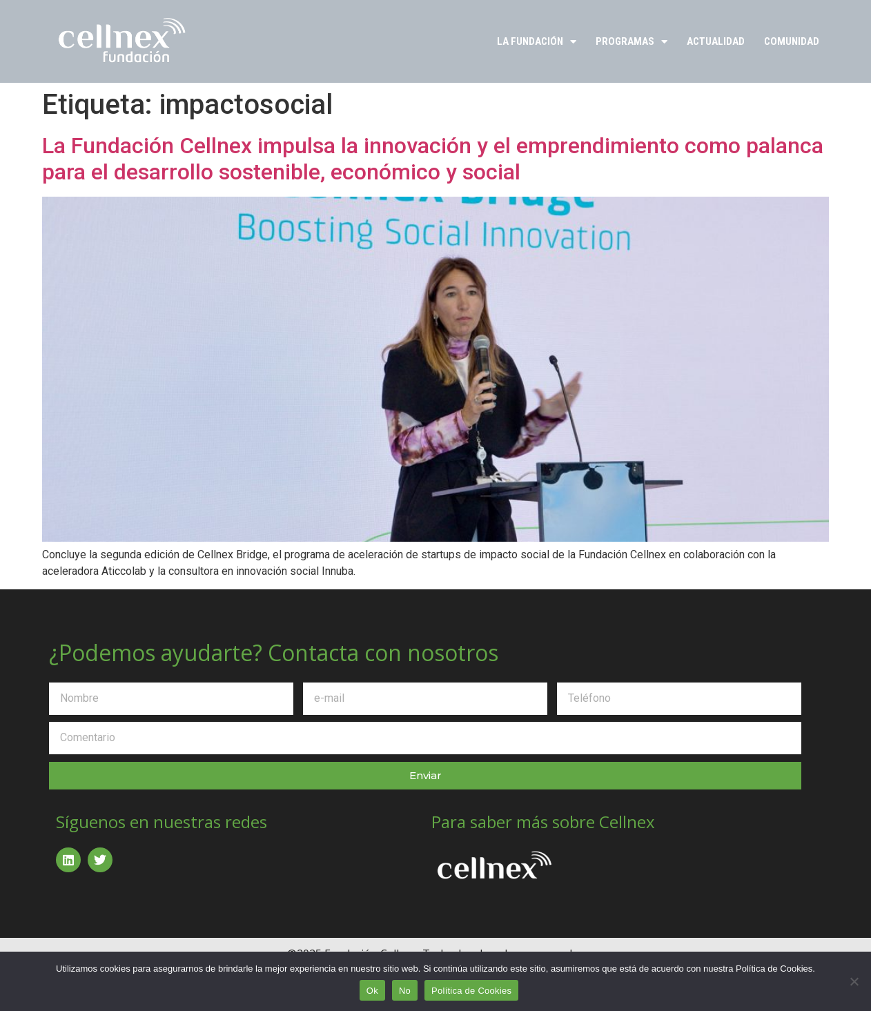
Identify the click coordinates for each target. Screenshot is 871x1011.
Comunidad (791, 41)
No (405, 990)
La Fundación (536, 42)
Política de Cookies (471, 990)
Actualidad (716, 41)
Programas (631, 42)
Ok (372, 990)
